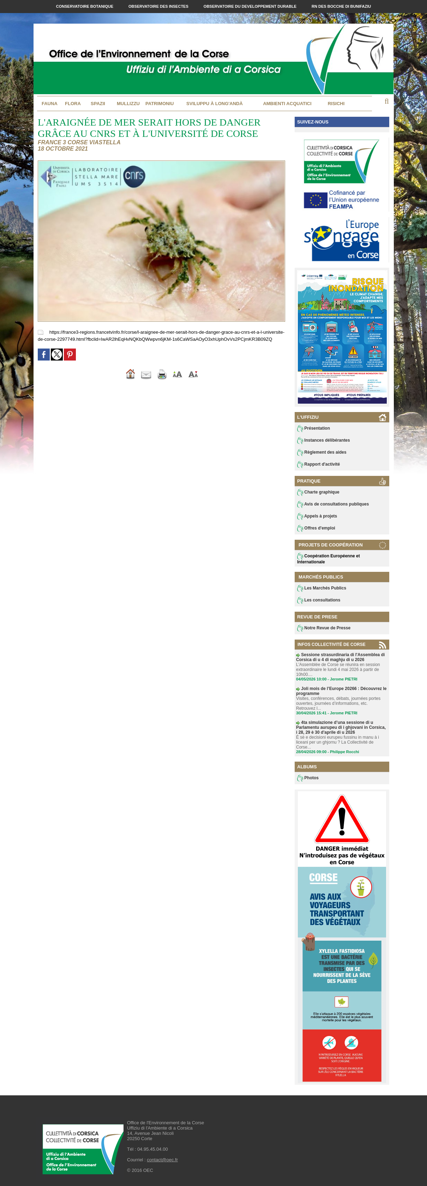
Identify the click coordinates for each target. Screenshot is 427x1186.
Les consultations (318, 600)
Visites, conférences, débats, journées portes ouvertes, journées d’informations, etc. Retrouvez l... (338, 703)
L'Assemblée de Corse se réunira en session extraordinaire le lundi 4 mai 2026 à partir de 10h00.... (338, 669)
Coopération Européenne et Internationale (328, 558)
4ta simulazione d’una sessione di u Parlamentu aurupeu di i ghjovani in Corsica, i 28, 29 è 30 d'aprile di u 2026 (341, 727)
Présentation (313, 428)
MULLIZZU (128, 103)
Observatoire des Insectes (159, 6)
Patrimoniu (159, 103)
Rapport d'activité (318, 464)
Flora (73, 103)
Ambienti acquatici (287, 103)
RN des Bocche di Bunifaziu (341, 6)
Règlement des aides (322, 452)
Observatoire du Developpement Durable (250, 6)
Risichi (336, 103)
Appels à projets (317, 516)
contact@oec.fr (162, 1159)
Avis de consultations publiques (333, 504)
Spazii (98, 103)
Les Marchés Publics (321, 588)
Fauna (50, 103)
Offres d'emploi (316, 528)
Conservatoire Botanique (85, 6)
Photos (308, 778)
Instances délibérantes (323, 440)
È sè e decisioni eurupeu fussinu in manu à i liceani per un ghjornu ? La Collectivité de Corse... (337, 742)
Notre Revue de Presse (323, 628)
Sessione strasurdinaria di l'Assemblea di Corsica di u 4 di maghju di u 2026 (340, 657)
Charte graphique (318, 492)
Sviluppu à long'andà (214, 103)
